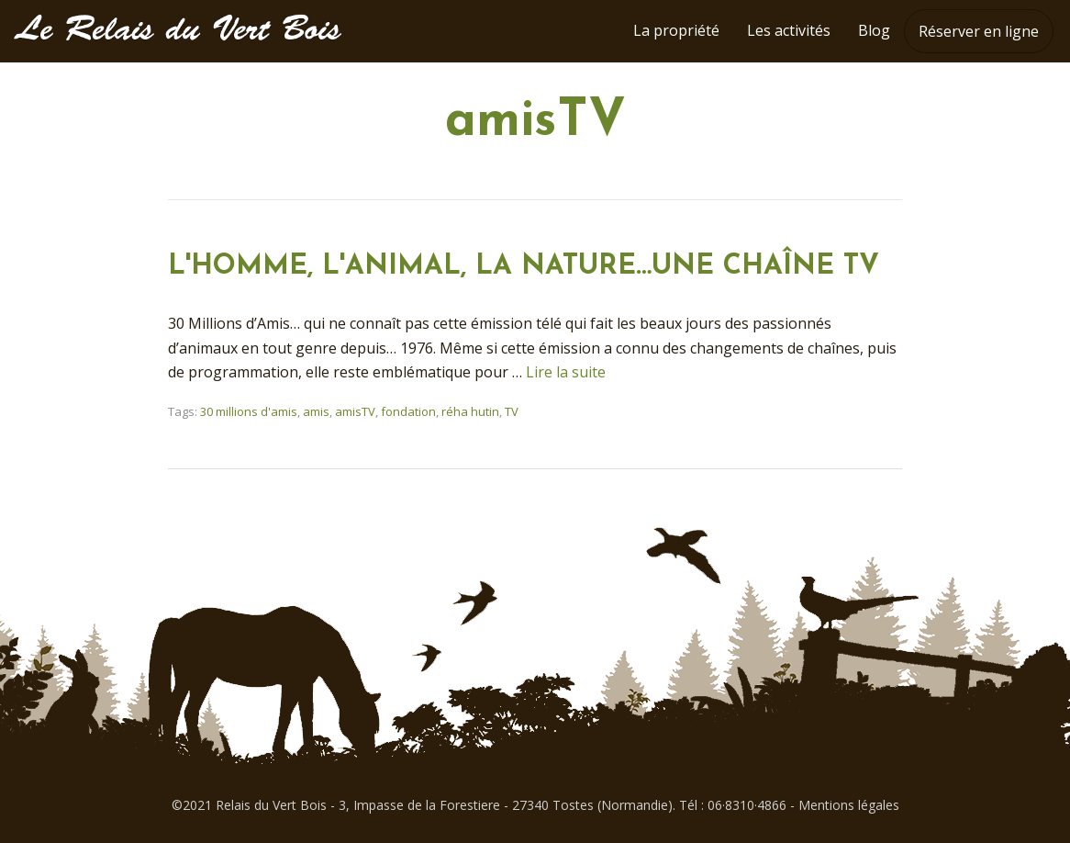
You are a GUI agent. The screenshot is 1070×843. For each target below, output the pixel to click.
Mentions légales (848, 805)
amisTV (355, 411)
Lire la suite (566, 372)
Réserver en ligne (979, 31)
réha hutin (470, 411)
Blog (874, 30)
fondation (408, 411)
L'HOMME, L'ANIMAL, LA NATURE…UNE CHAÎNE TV (523, 267)
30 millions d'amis (248, 411)
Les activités (788, 30)
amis (316, 411)
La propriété (676, 30)
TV (511, 411)
